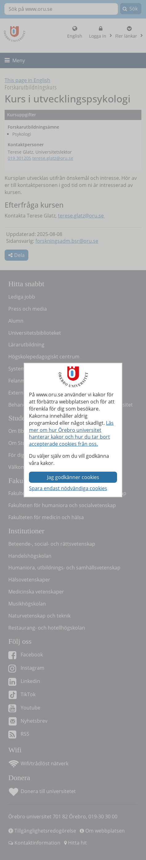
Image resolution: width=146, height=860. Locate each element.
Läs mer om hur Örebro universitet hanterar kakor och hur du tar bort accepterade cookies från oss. (71, 434)
